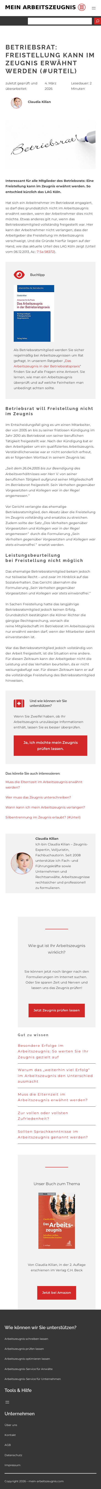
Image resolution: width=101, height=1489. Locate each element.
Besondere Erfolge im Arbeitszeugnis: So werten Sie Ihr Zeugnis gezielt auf (53, 1051)
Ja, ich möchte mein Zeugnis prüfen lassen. (51, 745)
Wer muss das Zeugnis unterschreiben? (38, 797)
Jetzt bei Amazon (56, 1293)
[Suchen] (97, 21)
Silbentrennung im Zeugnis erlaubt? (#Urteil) (43, 817)
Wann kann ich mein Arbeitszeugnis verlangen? (45, 807)
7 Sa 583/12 (45, 252)
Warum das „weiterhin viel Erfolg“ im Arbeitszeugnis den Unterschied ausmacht (55, 1076)
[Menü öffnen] (93, 8)
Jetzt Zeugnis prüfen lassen (57, 1010)
